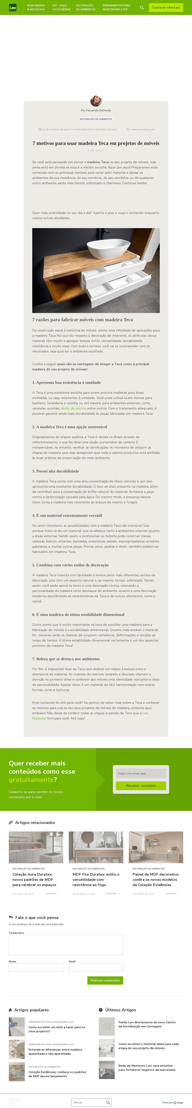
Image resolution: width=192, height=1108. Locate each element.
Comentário (16, 933)
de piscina (73, 408)
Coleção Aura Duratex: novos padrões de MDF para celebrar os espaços (34, 879)
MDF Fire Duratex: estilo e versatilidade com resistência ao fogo (96, 879)
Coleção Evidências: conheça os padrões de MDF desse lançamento (57, 1074)
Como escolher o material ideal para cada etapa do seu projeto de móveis (148, 1046)
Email (72, 961)
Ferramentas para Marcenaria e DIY (116, 7)
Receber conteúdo (141, 785)
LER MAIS (52, 893)
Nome (12, 961)
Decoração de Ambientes (86, 7)
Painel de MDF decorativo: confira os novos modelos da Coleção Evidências (156, 879)
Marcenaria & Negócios (36, 7)
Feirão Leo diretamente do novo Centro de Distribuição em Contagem (147, 1024)
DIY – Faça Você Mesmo (61, 7)
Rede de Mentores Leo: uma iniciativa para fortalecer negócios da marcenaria (147, 1068)
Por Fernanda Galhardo (96, 110)
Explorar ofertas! (166, 7)
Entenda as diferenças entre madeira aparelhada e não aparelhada (55, 1052)
